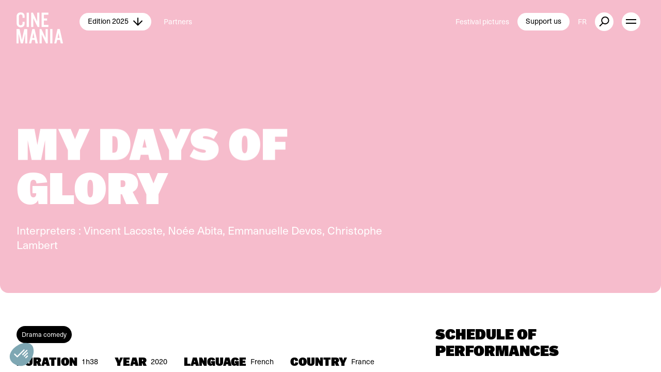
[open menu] (631, 21)
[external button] (604, 21)
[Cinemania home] (48, 21)
